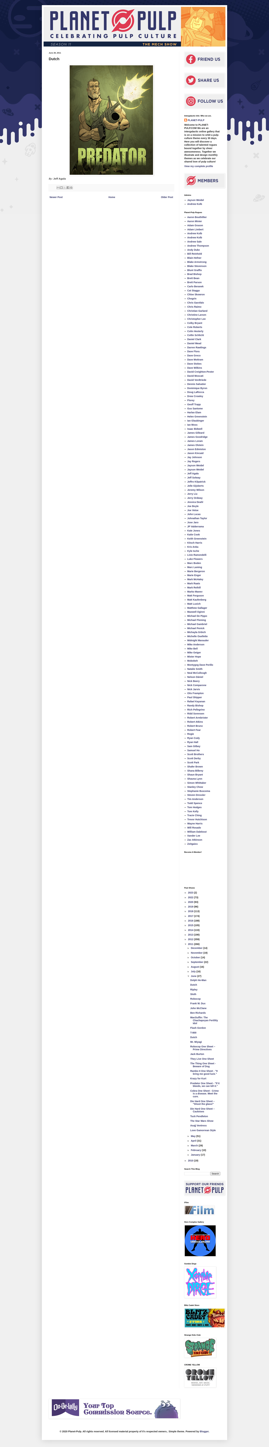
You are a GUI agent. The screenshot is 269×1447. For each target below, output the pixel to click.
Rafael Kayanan (196, 701)
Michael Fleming (196, 620)
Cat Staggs (193, 290)
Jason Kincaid (195, 453)
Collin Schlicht (195, 335)
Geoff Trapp (194, 404)
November (197, 952)
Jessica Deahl (195, 502)
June (194, 976)
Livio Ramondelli (197, 555)
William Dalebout (197, 831)
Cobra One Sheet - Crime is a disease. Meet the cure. (204, 1093)
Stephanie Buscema (198, 791)
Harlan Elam (194, 412)
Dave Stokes (194, 363)
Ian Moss (192, 424)
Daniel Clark (194, 339)
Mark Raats (193, 583)
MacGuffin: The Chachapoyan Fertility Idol (204, 1020)
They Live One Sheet (202, 1058)
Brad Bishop (194, 274)
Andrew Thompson (198, 245)
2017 (191, 916)
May (193, 1136)
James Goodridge (197, 437)
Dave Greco (194, 355)
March (194, 1145)
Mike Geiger (194, 652)
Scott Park (193, 762)
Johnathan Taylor (197, 518)
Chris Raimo (194, 306)
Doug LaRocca (195, 392)
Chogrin (192, 298)
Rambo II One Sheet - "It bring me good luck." (204, 1072)
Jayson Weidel (195, 200)
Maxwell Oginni (196, 611)
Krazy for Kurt (198, 1078)
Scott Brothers (195, 754)
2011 (191, 944)
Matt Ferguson (195, 595)
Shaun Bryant (195, 774)
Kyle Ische (193, 551)
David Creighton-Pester (200, 371)
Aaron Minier (194, 221)
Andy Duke (193, 249)
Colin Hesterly (195, 331)
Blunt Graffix (194, 270)
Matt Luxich (194, 603)
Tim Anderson (195, 799)
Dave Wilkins (194, 367)
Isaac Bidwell (194, 428)
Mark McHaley (195, 579)
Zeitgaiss (192, 844)
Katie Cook (193, 534)
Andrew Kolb (194, 204)
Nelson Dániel (195, 677)
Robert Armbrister (197, 717)
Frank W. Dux (198, 1003)
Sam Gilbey (193, 746)
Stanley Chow (195, 787)
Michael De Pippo (197, 616)
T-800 (193, 1032)
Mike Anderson (195, 644)
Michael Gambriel (197, 624)
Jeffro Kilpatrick (196, 481)
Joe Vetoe (192, 510)
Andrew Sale (194, 241)
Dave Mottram (195, 359)
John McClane (198, 1008)
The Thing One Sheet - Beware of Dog (203, 1065)
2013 (191, 934)
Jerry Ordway (195, 498)
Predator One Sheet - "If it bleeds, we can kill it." (205, 1085)
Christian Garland (197, 311)
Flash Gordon (198, 1028)
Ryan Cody (193, 738)
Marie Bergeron (196, 571)
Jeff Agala (193, 473)
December (197, 948)
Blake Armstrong (197, 262)
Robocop (195, 998)
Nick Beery (193, 681)
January (196, 1154)
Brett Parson (194, 282)
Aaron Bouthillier (197, 217)
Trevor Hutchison (197, 819)
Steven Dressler (196, 795)
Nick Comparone (196, 685)
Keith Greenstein (197, 538)
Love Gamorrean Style (203, 1130)
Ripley (193, 989)
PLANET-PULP (196, 120)
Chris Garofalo (195, 302)
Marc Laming (194, 567)
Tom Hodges (194, 807)
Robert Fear (194, 730)
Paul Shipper (194, 697)
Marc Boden (194, 563)
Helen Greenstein (197, 416)
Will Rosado (194, 827)
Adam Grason (195, 225)
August (195, 966)
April (194, 1140)
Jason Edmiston (196, 449)
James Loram (195, 441)
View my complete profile (198, 166)
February (196, 1150)
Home (111, 197)
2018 (191, 911)
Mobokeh (192, 660)
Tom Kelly (193, 811)
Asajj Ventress (198, 1125)
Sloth (193, 994)
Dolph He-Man (198, 980)
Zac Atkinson (194, 839)
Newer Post (56, 197)
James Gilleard (195, 432)
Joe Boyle (193, 506)
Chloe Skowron (196, 294)
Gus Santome (195, 408)
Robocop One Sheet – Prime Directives (202, 1048)
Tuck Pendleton (199, 1116)
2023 (191, 892)
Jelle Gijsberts (195, 485)
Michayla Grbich (196, 632)
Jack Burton (197, 1054)
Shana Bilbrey (195, 770)
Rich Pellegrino (196, 709)
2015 (191, 925)
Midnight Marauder (198, 640)
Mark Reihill (194, 587)
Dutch (193, 984)
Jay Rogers (193, 461)
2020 (191, 902)
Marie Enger (194, 575)
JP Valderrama (195, 526)
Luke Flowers (195, 559)
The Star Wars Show (201, 1121)
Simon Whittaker (196, 782)
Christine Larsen (196, 314)
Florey (191, 400)
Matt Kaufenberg (196, 599)
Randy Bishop (195, 705)
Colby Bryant (194, 323)
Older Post (167, 197)
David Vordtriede (196, 380)
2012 (191, 939)
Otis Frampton (195, 693)
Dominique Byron (197, 388)
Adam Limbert (195, 229)
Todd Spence (194, 803)
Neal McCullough (197, 673)
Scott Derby (194, 758)
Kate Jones (193, 530)
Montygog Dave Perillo (200, 664)
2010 (191, 1160)
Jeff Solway (194, 477)
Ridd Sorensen (195, 713)
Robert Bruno (195, 726)
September (197, 962)
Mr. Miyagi (196, 1042)
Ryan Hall (192, 742)
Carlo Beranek (195, 286)
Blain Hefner (194, 257)
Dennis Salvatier (196, 384)
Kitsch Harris (194, 542)
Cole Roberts (194, 327)
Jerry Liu (192, 493)
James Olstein (195, 445)
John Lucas (194, 514)
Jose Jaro (192, 522)
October (196, 957)
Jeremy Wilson (195, 490)
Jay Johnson (194, 457)
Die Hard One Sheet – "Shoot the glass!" (202, 1103)
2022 (191, 897)
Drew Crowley (195, 396)
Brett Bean (193, 278)
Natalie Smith (195, 669)
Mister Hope (194, 656)
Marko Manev (195, 591)
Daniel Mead (194, 343)
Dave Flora (193, 351)
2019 (191, 906)
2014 (191, 930)
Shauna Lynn (194, 778)
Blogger (204, 1431)
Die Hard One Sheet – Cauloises (202, 1110)
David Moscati (195, 375)
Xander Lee (193, 835)
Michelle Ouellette (197, 636)
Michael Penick (195, 628)
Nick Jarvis (193, 689)
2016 (191, 920)
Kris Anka (192, 546)
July (193, 971)
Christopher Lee (196, 319)
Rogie (190, 734)
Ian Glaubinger (195, 420)
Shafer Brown (195, 766)
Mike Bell (192, 648)
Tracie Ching (194, 815)
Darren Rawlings (196, 347)
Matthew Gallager (197, 608)
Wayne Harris (195, 823)
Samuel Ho (193, 750)
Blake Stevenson (197, 266)
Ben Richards (198, 1012)
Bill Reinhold (194, 253)
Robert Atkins (195, 721)
